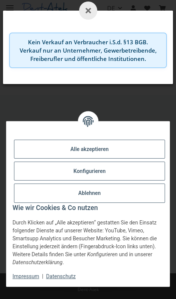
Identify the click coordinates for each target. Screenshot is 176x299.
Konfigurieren (89, 171)
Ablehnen (89, 193)
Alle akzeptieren (89, 149)
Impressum (25, 276)
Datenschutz (61, 276)
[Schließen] (88, 11)
